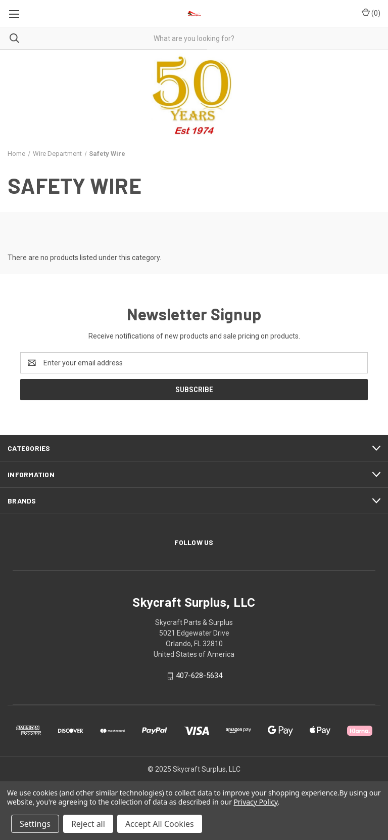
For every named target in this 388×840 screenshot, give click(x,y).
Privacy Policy (255, 802)
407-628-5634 (199, 676)
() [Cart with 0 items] (371, 12)
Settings (35, 823)
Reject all (88, 823)
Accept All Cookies (159, 823)
